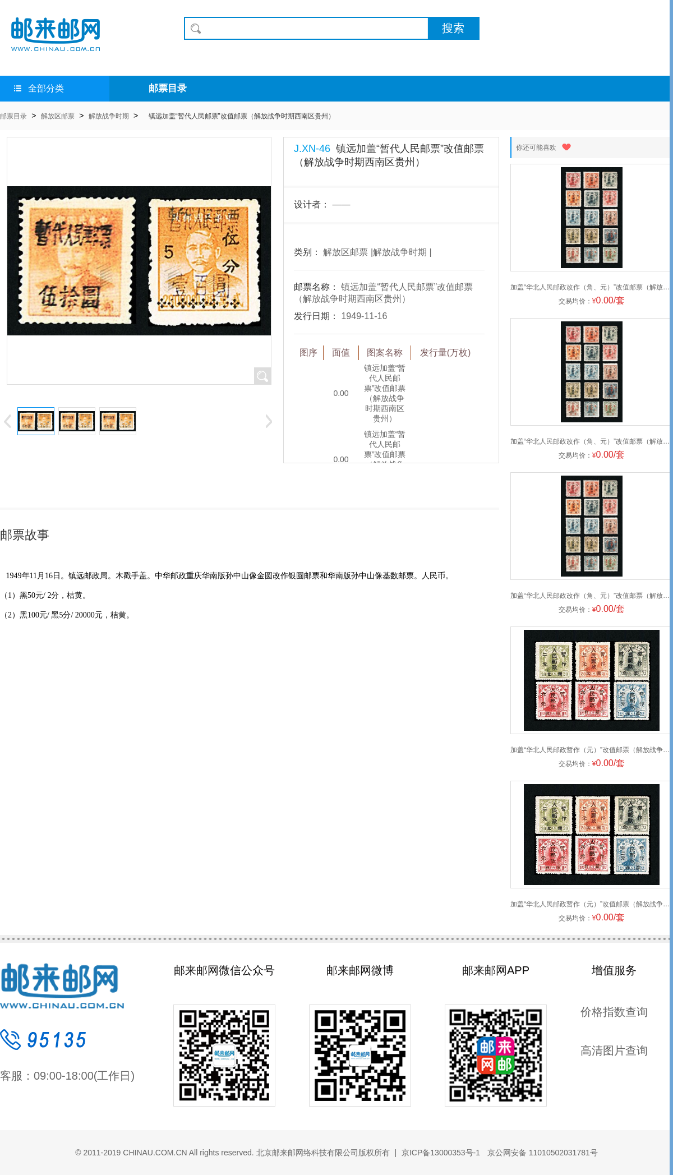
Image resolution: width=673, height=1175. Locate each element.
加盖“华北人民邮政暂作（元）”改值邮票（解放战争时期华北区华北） (591, 750)
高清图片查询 (614, 1050)
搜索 (453, 28)
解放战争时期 (109, 116)
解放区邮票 (58, 116)
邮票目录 (168, 88)
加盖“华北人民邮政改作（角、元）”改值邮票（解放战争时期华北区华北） (591, 287)
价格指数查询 (614, 1012)
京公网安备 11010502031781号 (541, 1152)
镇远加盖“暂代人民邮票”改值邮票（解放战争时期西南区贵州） (242, 116)
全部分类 (39, 88)
